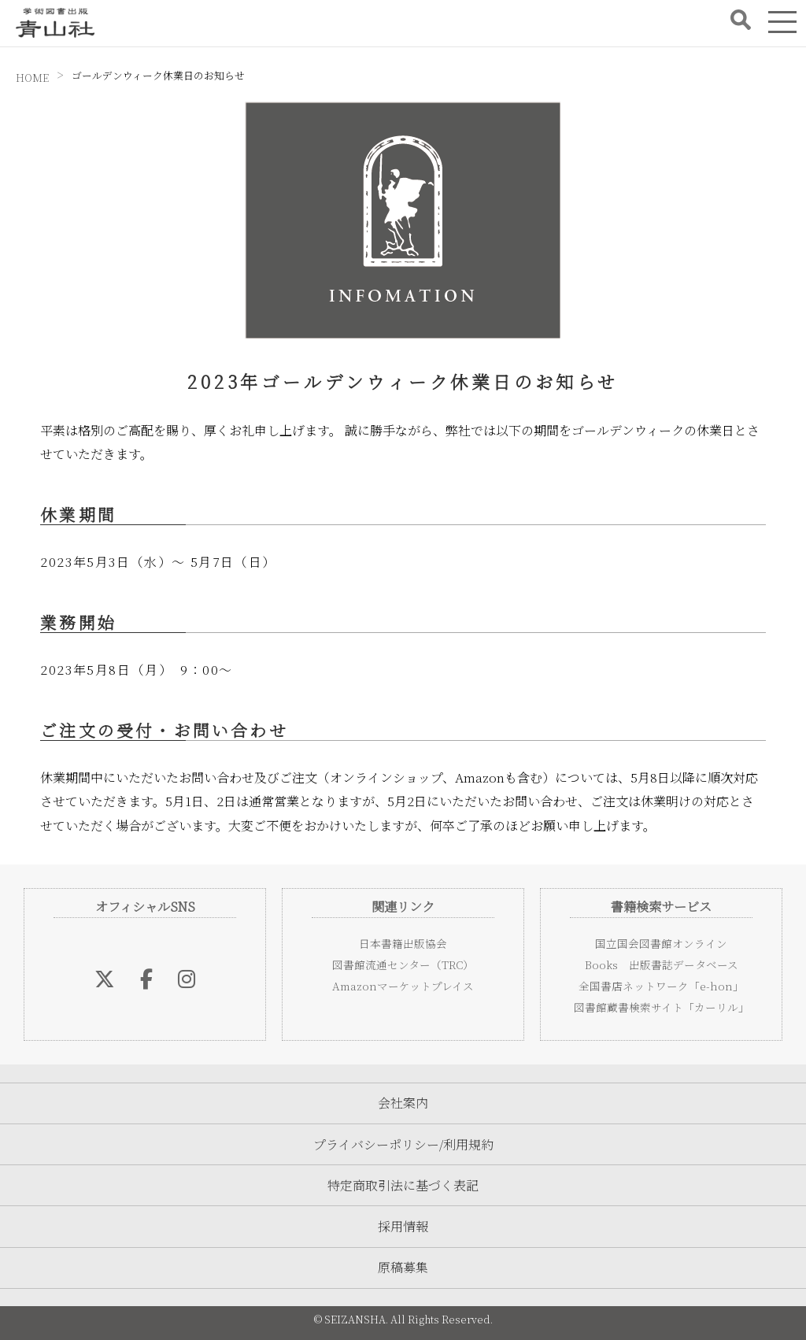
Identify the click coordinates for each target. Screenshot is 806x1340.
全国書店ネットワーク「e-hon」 (661, 986)
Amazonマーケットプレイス (403, 986)
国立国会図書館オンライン (661, 943)
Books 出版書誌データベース (661, 964)
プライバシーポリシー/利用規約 (403, 1144)
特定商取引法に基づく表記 (403, 1185)
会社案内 (403, 1103)
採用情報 (403, 1226)
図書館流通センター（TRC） (403, 964)
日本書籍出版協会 (403, 943)
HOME (32, 77)
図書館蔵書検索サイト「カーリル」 (661, 1007)
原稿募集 (403, 1267)
